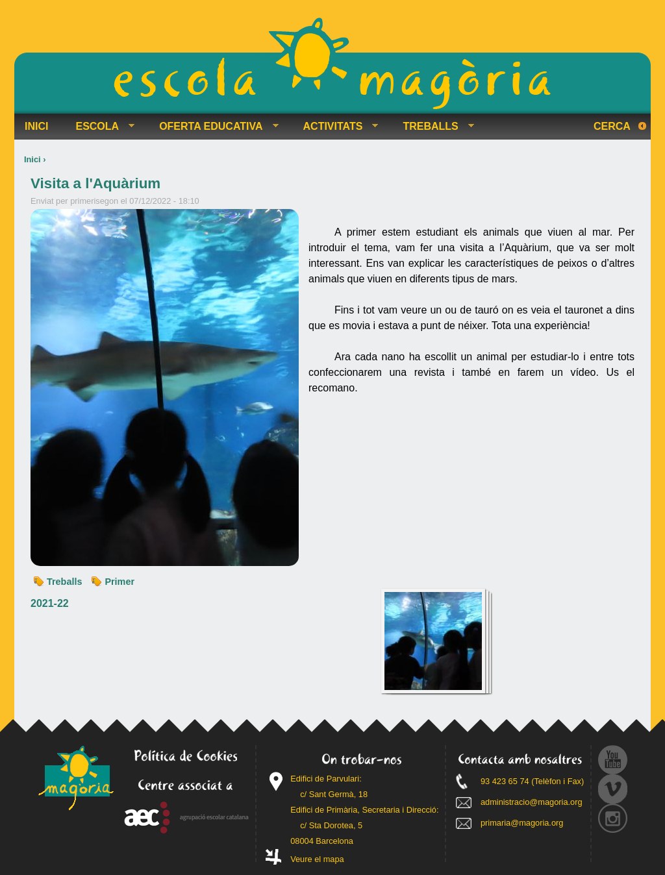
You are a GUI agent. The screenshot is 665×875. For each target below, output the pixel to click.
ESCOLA (99, 126)
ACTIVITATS (336, 126)
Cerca (612, 126)
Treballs (64, 581)
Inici (32, 159)
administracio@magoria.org (532, 802)
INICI (36, 126)
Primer (119, 581)
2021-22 (50, 603)
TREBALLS (432, 126)
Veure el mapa (317, 859)
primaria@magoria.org (522, 823)
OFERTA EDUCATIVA (213, 126)
